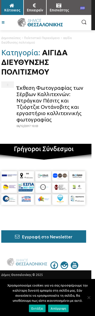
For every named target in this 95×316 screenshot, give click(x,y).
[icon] (54, 268)
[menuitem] (82, 8)
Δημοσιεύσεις (11, 38)
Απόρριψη (58, 308)
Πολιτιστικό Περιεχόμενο (42, 38)
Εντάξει (37, 308)
